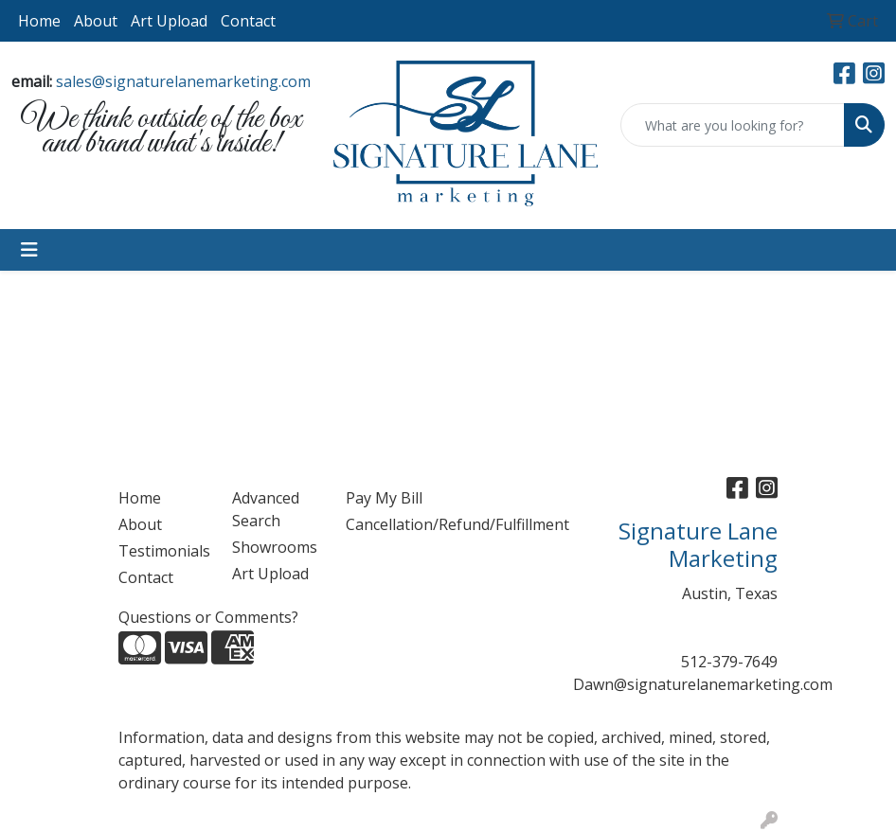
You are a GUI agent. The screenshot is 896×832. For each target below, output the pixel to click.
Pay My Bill (384, 497)
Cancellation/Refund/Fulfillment (391, 524)
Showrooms (274, 547)
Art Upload (169, 20)
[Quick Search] (732, 125)
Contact (248, 20)
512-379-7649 (729, 661)
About (95, 20)
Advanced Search (265, 509)
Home (39, 20)
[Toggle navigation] (29, 250)
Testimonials (163, 550)
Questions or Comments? (208, 617)
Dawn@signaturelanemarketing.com (703, 684)
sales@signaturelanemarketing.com (183, 81)
